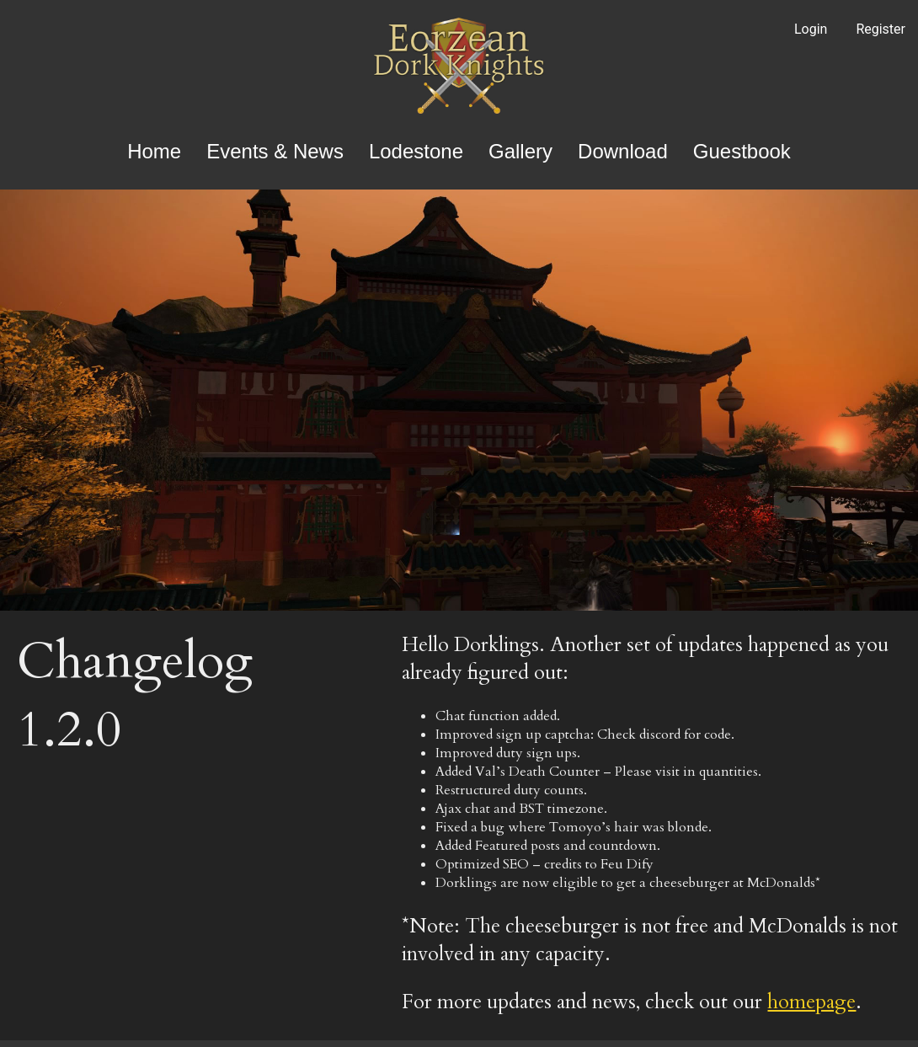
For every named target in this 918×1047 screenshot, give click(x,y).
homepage (811, 1002)
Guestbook (742, 151)
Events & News (275, 151)
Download (623, 151)
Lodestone (416, 151)
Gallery (520, 151)
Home (154, 151)
